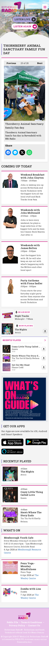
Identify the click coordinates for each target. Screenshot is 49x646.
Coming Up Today (16, 166)
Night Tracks (22, 316)
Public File (12, 622)
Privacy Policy (17, 625)
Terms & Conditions (31, 622)
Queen (24, 498)
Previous (10, 63)
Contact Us (34, 625)
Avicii (23, 474)
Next (38, 63)
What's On (11, 530)
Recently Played (24, 340)
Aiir (30, 642)
